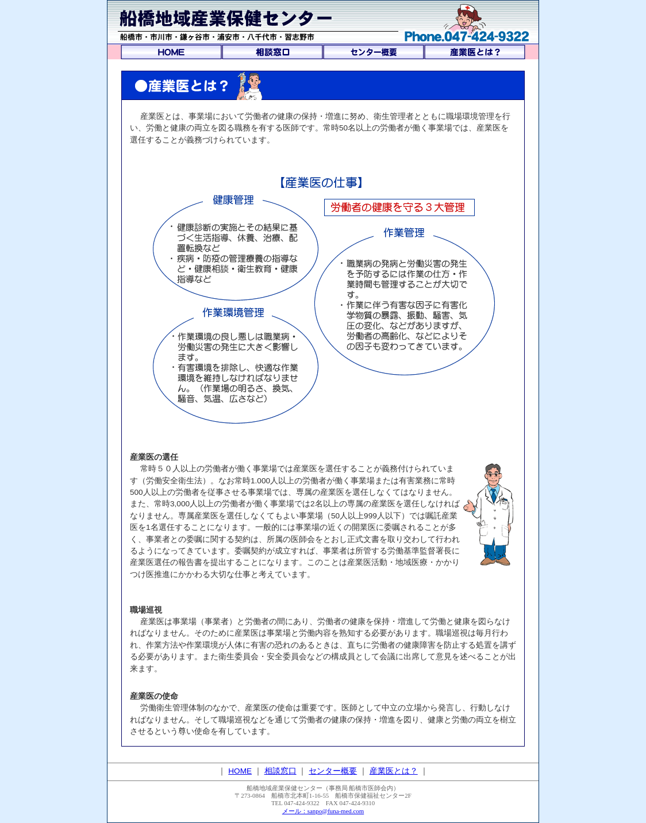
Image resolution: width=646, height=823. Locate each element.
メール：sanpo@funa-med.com (323, 810)
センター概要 (333, 771)
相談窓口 (280, 771)
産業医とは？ (394, 771)
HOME (240, 771)
